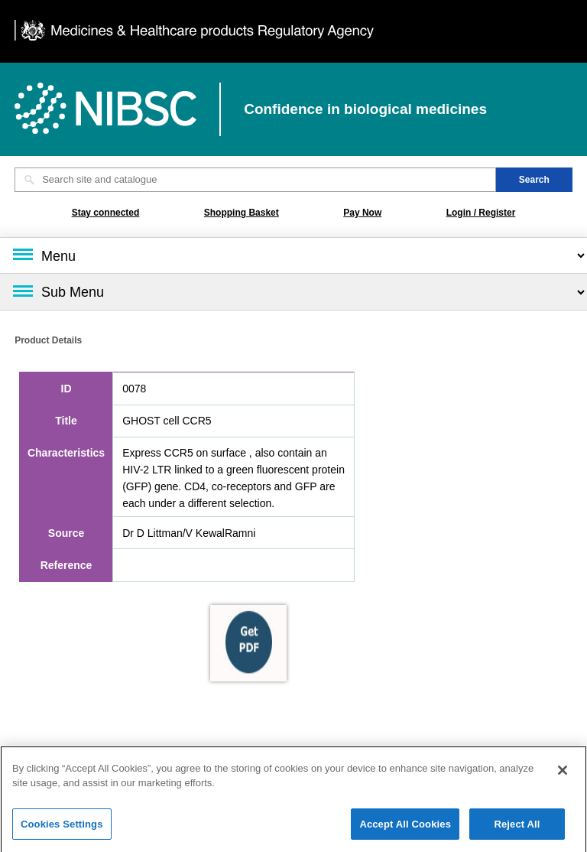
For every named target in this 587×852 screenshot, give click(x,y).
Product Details (48, 340)
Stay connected (106, 212)
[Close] (562, 774)
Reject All (517, 828)
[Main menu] (293, 255)
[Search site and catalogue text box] (255, 179)
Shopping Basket (241, 212)
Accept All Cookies (405, 828)
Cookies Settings (62, 828)
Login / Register (481, 212)
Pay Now (362, 212)
